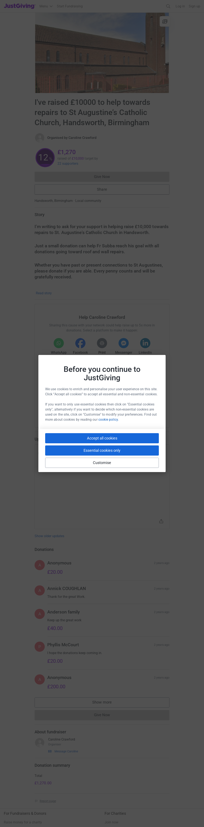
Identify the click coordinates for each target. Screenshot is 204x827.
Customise (102, 462)
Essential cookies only (102, 450)
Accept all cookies (102, 438)
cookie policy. (108, 420)
